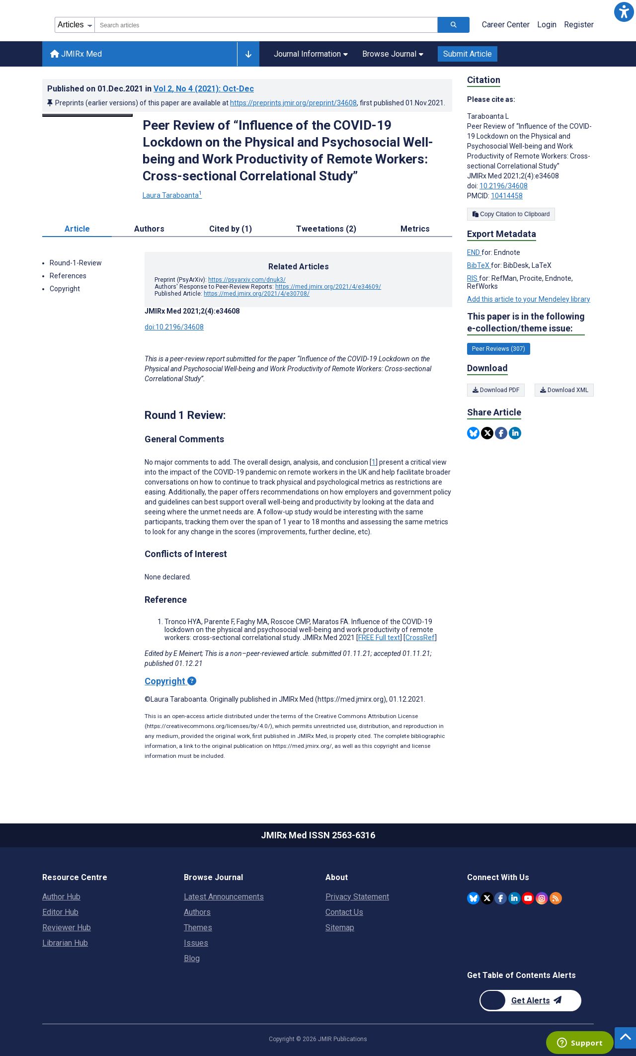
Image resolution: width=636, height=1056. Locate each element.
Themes (198, 927)
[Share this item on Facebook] (501, 433)
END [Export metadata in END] (474, 252)
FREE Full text (379, 638)
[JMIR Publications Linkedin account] (514, 898)
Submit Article (467, 54)
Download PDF (496, 390)
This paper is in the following (526, 322)
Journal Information (311, 54)
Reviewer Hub (66, 927)
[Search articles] (454, 25)
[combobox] (266, 25)
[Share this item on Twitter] (487, 433)
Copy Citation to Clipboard (511, 214)
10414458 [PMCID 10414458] (507, 196)
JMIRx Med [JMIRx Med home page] (76, 54)
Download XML (564, 390)
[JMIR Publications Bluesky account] (473, 898)
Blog (192, 958)
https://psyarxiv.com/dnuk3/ (247, 279)
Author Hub (61, 896)
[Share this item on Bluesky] (473, 433)
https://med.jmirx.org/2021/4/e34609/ (328, 286)
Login (546, 24)
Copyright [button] (65, 289)
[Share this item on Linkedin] (515, 433)
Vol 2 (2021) (204, 88)
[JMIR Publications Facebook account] (500, 898)
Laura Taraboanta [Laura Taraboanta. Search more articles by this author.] (172, 195)
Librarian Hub (65, 943)
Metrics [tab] (415, 229)
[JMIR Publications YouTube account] (528, 898)
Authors (197, 912)
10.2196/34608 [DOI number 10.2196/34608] (503, 186)
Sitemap (339, 927)
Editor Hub (60, 912)
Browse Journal (392, 54)
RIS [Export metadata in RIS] (473, 278)
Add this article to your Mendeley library (528, 299)
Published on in (150, 88)
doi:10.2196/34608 (174, 327)
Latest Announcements (224, 896)
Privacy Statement (357, 896)
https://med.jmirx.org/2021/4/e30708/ (257, 293)
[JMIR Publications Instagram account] (542, 898)
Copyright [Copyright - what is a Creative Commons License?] (170, 681)
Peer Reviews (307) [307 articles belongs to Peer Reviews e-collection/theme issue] (498, 348)
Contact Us (344, 912)
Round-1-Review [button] (76, 263)
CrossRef (420, 638)
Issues (196, 943)
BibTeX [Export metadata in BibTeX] (479, 265)
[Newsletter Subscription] (530, 1000)
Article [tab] (77, 229)
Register (579, 24)
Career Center (506, 24)
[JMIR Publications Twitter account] (487, 898)
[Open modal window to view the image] (87, 115)
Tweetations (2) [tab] (326, 229)
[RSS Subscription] (556, 898)
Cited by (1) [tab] (230, 229)
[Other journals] (248, 54)
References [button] (68, 276)
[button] (624, 12)
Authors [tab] (149, 229)
